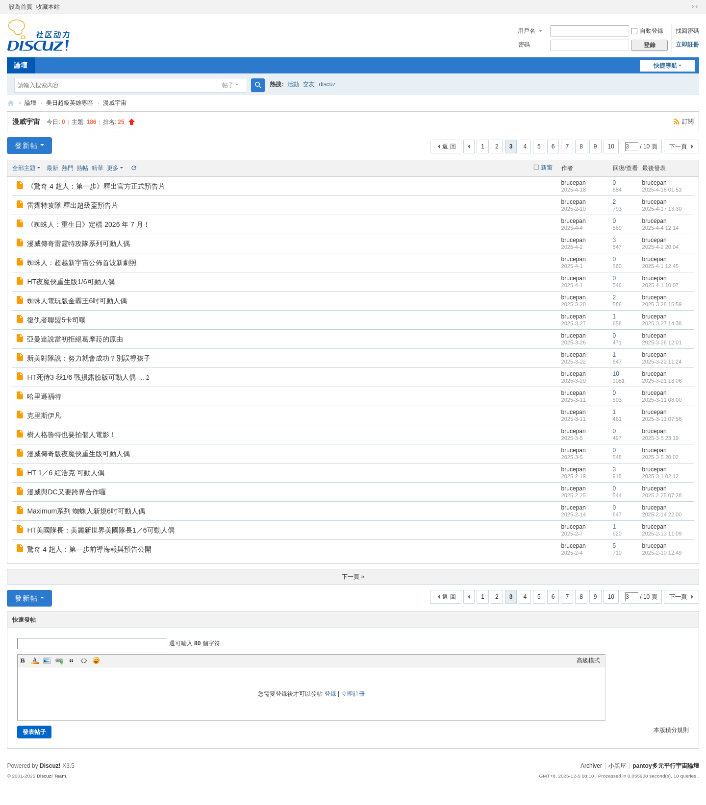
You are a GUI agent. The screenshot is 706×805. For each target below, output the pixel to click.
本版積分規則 (671, 730)
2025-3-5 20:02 (660, 457)
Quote (71, 660)
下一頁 (678, 146)
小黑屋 (617, 765)
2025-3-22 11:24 (662, 362)
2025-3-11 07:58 (662, 419)
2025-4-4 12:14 (660, 228)
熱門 (68, 168)
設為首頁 (20, 6)
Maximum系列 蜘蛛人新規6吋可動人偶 (86, 511)
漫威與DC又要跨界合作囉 (66, 492)
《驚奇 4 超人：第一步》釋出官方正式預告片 (96, 186)
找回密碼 (687, 30)
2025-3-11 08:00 (662, 400)
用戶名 (526, 30)
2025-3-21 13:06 (662, 381)
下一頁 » (353, 576)
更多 (113, 168)
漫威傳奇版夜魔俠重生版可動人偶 (78, 454)
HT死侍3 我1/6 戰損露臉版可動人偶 (81, 377)
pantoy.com (11, 103)
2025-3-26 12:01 (662, 342)
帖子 (228, 85)
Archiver (591, 765)
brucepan (573, 182)
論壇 (20, 65)
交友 (309, 84)
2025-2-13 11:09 (662, 534)
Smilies (96, 660)
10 (611, 146)
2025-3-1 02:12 (660, 476)
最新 (52, 168)
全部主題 (24, 168)
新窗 (547, 167)
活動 (293, 84)
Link (59, 660)
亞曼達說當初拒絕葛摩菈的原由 (75, 339)
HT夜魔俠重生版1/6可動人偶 (70, 282)
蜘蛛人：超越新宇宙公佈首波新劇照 (82, 263)
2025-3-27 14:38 (662, 323)
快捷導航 (665, 65)
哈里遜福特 (44, 396)
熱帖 (82, 168)
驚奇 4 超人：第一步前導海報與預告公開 (89, 549)
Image (47, 660)
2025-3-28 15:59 (662, 304)
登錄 (330, 693)
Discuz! (50, 765)
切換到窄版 (694, 6)
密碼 (524, 44)
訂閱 (688, 121)
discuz (327, 84)
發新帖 (26, 145)
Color (35, 660)
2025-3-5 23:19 (660, 438)
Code (84, 660)
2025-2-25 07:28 (662, 495)
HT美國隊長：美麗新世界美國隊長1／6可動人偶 (100, 530)
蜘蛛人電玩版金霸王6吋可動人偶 (77, 301)
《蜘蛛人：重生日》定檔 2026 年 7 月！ (88, 224)
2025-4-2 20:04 (660, 247)
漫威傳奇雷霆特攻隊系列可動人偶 (78, 243)
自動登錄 (647, 30)
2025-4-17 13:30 (662, 209)
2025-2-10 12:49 (662, 553)
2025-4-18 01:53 (662, 190)
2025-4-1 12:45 (660, 266)
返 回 (448, 146)
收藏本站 (48, 6)
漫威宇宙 (114, 102)
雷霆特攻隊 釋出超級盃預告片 (72, 205)
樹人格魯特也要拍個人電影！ (71, 435)
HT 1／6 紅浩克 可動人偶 (65, 473)
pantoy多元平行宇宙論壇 (665, 765)
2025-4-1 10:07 (660, 285)
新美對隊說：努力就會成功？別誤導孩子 (89, 358)
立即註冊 (687, 44)
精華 (97, 168)
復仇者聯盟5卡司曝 (56, 320)
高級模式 (588, 660)
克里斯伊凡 (44, 415)
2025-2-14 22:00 (662, 514)
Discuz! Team (51, 776)
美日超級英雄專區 (69, 102)
